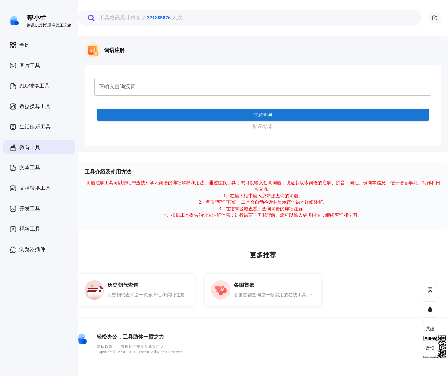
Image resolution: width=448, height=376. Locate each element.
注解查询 (263, 115)
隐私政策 (104, 346)
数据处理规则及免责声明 (142, 346)
